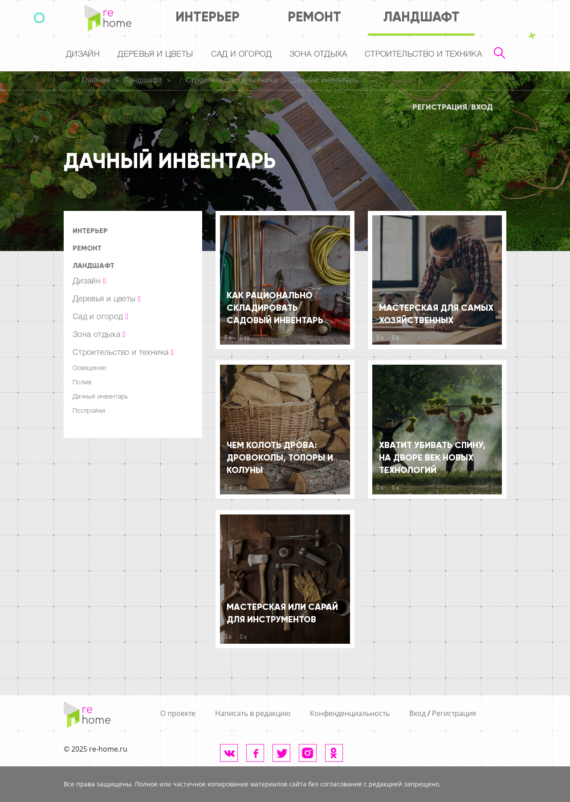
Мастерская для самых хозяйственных (436, 313)
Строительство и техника (423, 54)
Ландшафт (421, 16)
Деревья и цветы (155, 54)
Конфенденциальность (350, 713)
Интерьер (207, 16)
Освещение (89, 368)
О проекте (177, 713)
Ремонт (314, 16)
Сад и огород (241, 54)
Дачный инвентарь (324, 81)
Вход (482, 107)
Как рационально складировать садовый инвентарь (275, 307)
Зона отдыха (318, 54)
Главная (96, 81)
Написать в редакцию (252, 713)
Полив (82, 383)
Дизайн (83, 54)
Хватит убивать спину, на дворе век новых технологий (432, 457)
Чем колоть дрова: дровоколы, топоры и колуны (280, 457)
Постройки (89, 411)
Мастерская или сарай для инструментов (282, 613)
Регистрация (439, 107)
